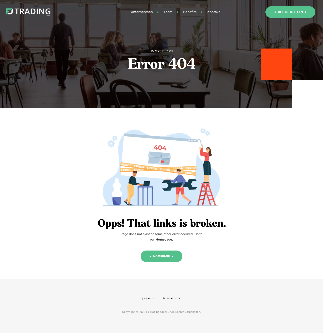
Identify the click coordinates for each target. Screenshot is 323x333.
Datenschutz (171, 298)
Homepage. (164, 239)
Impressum (147, 298)
